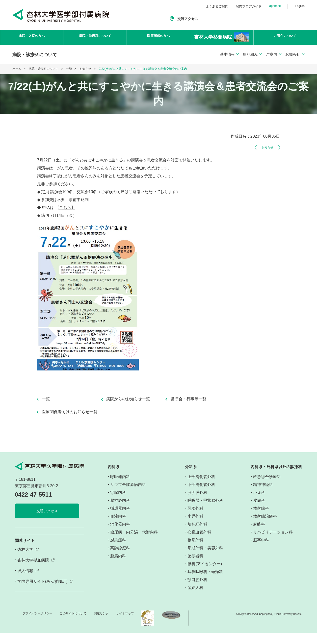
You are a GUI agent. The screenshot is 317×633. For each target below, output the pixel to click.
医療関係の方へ (158, 37)
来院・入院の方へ (32, 37)
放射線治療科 (265, 516)
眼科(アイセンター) (204, 564)
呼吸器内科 (120, 477)
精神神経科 (263, 484)
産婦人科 (195, 587)
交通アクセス (187, 19)
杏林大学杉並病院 (33, 560)
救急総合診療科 (267, 477)
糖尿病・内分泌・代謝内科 (134, 532)
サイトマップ (125, 613)
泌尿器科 (195, 556)
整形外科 (195, 540)
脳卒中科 (261, 540)
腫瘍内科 (118, 556)
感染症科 (118, 540)
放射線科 (261, 508)
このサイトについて (73, 613)
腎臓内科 (118, 492)
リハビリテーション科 (273, 532)
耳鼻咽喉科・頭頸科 (205, 572)
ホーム (16, 69)
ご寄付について (285, 37)
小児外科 (195, 516)
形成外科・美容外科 (205, 548)
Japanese (274, 6)
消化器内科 (120, 524)
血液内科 (118, 516)
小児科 (259, 492)
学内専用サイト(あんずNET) (42, 581)
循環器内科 (120, 508)
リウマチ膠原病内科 (128, 484)
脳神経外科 (197, 524)
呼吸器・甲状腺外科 (205, 500)
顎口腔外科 (197, 580)
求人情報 (25, 571)
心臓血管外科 (199, 532)
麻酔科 (259, 524)
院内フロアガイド (249, 6)
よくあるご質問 (217, 6)
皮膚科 (259, 500)
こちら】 (67, 207)
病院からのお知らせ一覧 (128, 399)
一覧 (69, 69)
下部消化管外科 (201, 484)
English (300, 6)
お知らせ (85, 69)
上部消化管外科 (201, 477)
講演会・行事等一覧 (188, 399)
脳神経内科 (120, 500)
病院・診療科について (95, 37)
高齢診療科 (120, 548)
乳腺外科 (195, 508)
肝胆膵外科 (197, 492)
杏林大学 (25, 549)
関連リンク (101, 613)
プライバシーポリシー (37, 613)
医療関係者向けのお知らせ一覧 (69, 412)
